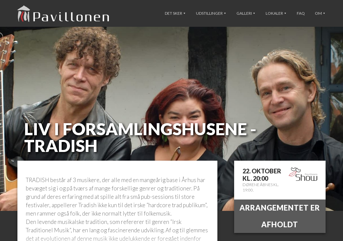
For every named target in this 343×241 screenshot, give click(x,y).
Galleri (245, 13)
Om (320, 13)
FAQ (301, 13)
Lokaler (276, 13)
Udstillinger (211, 13)
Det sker (175, 13)
